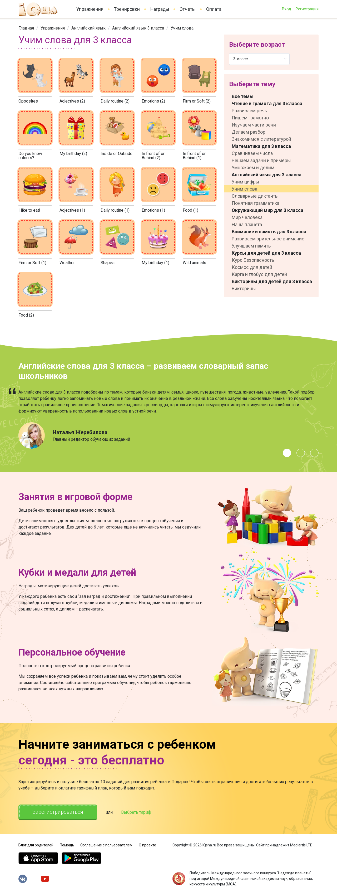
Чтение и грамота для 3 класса (267, 103)
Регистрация (307, 9)
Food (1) (190, 210)
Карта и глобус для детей (259, 274)
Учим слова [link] (182, 28)
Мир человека (247, 217)
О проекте (147, 845)
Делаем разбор (248, 132)
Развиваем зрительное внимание (268, 238)
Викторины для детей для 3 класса (272, 281)
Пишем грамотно (250, 117)
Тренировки (127, 9)
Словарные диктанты (255, 196)
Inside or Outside (116, 153)
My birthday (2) (73, 153)
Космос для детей (252, 267)
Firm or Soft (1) (32, 262)
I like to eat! (29, 210)
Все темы (243, 96)
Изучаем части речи (254, 125)
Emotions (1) (153, 210)
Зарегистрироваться (57, 812)
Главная (26, 28)
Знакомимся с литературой (261, 139)
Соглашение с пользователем (106, 845)
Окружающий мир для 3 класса (267, 210)
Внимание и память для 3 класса (269, 231)
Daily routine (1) (115, 210)
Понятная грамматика (255, 203)
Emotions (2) (153, 101)
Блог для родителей (35, 845)
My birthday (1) (155, 262)
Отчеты (188, 9)
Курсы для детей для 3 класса (266, 253)
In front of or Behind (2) (153, 155)
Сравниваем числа (252, 153)
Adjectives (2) (72, 101)
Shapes (108, 262)
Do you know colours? (30, 155)
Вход (286, 9)
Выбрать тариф (136, 812)
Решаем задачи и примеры (261, 160)
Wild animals (194, 262)
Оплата (213, 9)
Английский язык (88, 28)
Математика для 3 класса (261, 146)
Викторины (244, 288)
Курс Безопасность (253, 260)
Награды (159, 9)
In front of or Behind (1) (194, 155)
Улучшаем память (251, 246)
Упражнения (89, 9)
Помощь (67, 845)
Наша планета (247, 224)
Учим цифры (245, 182)
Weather (67, 262)
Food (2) (26, 315)
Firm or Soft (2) (197, 101)
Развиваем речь (249, 110)
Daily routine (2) (115, 101)
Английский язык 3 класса (138, 28)
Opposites (28, 101)
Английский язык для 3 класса (266, 174)
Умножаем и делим (253, 167)
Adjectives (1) (72, 210)
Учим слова (244, 189)
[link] (26, 28)
